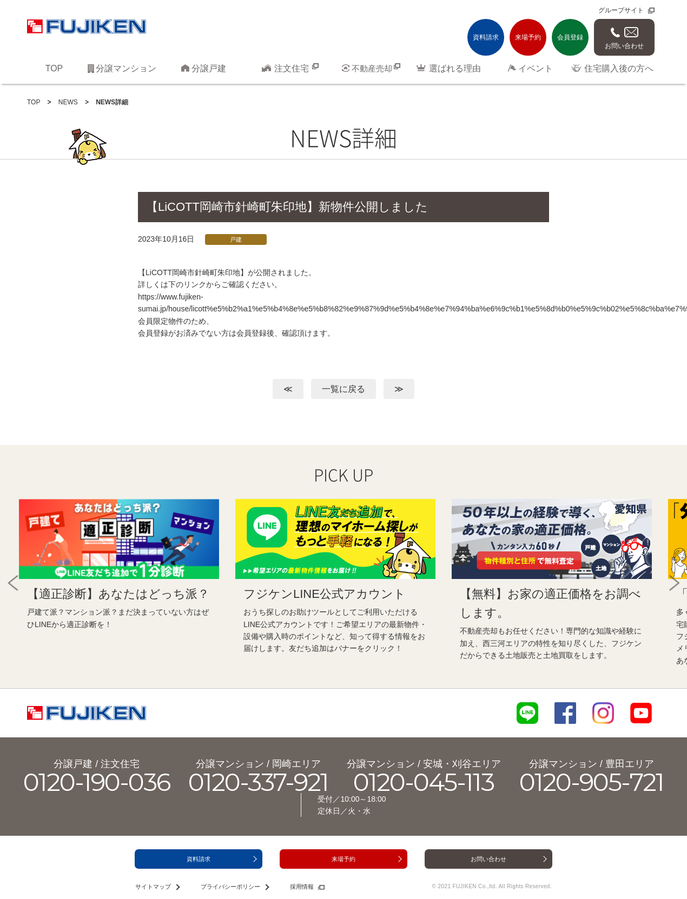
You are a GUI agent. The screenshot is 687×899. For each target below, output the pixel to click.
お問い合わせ (624, 46)
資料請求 (486, 37)
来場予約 (528, 37)
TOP (33, 102)
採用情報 (302, 886)
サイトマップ (153, 886)
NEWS (68, 102)
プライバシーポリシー (230, 886)
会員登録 (570, 37)
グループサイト (621, 10)
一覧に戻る (343, 389)
